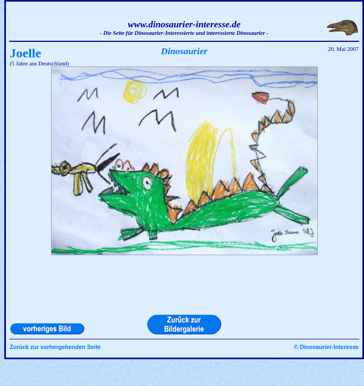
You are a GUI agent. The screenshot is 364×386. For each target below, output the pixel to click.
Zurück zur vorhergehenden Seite (55, 347)
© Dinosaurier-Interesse (326, 347)
